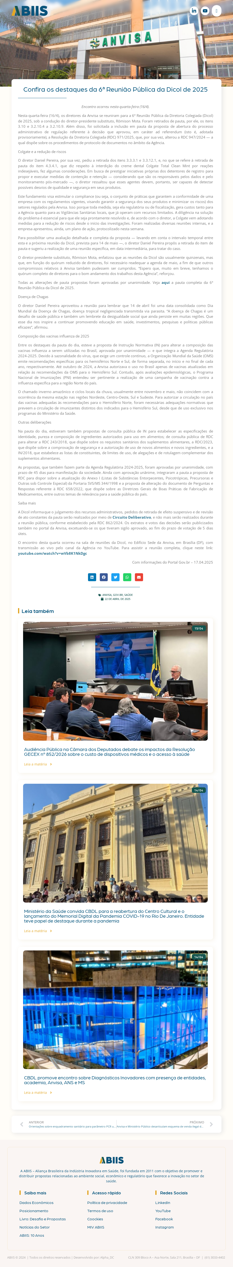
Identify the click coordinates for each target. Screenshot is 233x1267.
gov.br (118, 595)
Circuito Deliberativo (132, 517)
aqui (166, 282)
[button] (92, 577)
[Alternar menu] (216, 10)
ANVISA (107, 595)
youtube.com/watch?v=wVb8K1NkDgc (52, 553)
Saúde (128, 595)
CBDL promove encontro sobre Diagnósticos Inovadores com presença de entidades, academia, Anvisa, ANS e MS (115, 1080)
